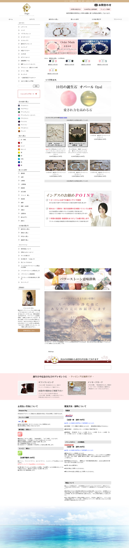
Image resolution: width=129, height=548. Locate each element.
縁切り (23, 221)
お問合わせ (97, 1)
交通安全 (23, 213)
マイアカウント (106, 1)
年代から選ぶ (24, 236)
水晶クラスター (25, 50)
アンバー (23, 131)
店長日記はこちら (29, 330)
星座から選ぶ (24, 232)
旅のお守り (24, 217)
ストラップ (24, 47)
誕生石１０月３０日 (53, 73)
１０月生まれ (61, 58)
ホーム (11, 19)
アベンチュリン (25, 112)
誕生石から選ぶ (53, 19)
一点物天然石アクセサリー (28, 77)
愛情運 (23, 173)
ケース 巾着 (24, 71)
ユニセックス (24, 40)
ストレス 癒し (25, 195)
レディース (24, 27)
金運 (22, 177)
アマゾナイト (24, 118)
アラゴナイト (24, 128)
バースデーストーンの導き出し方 (30, 270)
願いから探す (75, 19)
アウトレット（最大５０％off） (29, 67)
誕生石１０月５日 (69, 64)
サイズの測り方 (25, 255)
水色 (22, 159)
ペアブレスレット (26, 33)
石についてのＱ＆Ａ (26, 262)
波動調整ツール (25, 60)
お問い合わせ (28, 327)
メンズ (23, 30)
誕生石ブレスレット (26, 43)
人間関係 (23, 184)
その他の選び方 (96, 19)
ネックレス (24, 74)
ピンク (23, 146)
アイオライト (24, 105)
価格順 (61, 117)
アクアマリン (24, 108)
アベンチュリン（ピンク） (28, 115)
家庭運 (23, 188)
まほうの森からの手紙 (27, 81)
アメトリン (24, 124)
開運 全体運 (24, 206)
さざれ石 (23, 54)
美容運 (23, 199)
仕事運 (23, 180)
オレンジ (23, 149)
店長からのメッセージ (27, 252)
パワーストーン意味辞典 (28, 274)
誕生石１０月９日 (86, 64)
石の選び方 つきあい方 (28, 259)
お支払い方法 (89, 1)
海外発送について (26, 249)
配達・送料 (81, 1)
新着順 (65, 117)
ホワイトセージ (25, 57)
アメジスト (24, 121)
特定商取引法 (73, 1)
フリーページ (118, 19)
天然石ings (51, 351)
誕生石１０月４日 (52, 64)
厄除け (23, 210)
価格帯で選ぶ (24, 240)
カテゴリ (32, 19)
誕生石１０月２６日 (103, 64)
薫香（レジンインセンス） (28, 64)
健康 (22, 202)
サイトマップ (24, 282)
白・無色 (23, 139)
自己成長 (23, 191)
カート (66, 1)
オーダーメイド (25, 37)
